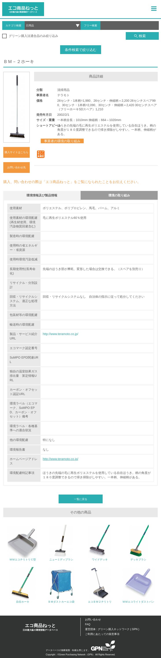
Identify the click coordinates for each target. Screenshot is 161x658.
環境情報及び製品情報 (41, 195)
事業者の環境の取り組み (62, 141)
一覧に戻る (80, 499)
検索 (140, 36)
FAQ (87, 624)
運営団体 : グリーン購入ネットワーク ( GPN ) (112, 629)
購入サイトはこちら (16, 152)
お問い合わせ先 (16, 167)
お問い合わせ (93, 619)
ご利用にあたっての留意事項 (102, 634)
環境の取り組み (119, 195)
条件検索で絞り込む (80, 50)
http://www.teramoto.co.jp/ (60, 334)
